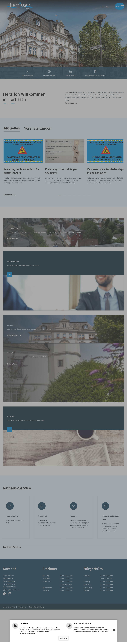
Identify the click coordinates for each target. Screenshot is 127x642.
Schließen (63, 638)
